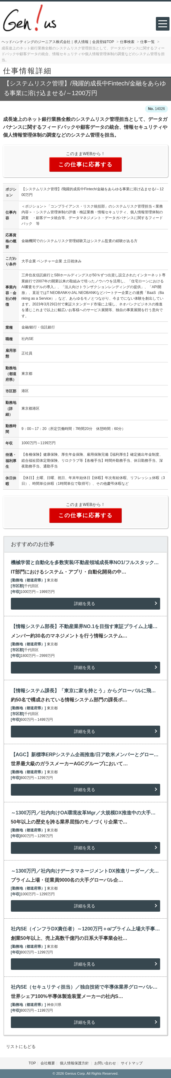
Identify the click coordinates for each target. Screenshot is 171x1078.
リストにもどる (21, 1046)
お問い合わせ (105, 1063)
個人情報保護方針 (75, 1063)
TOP (32, 1063)
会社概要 (47, 1063)
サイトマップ (132, 1063)
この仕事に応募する (85, 164)
